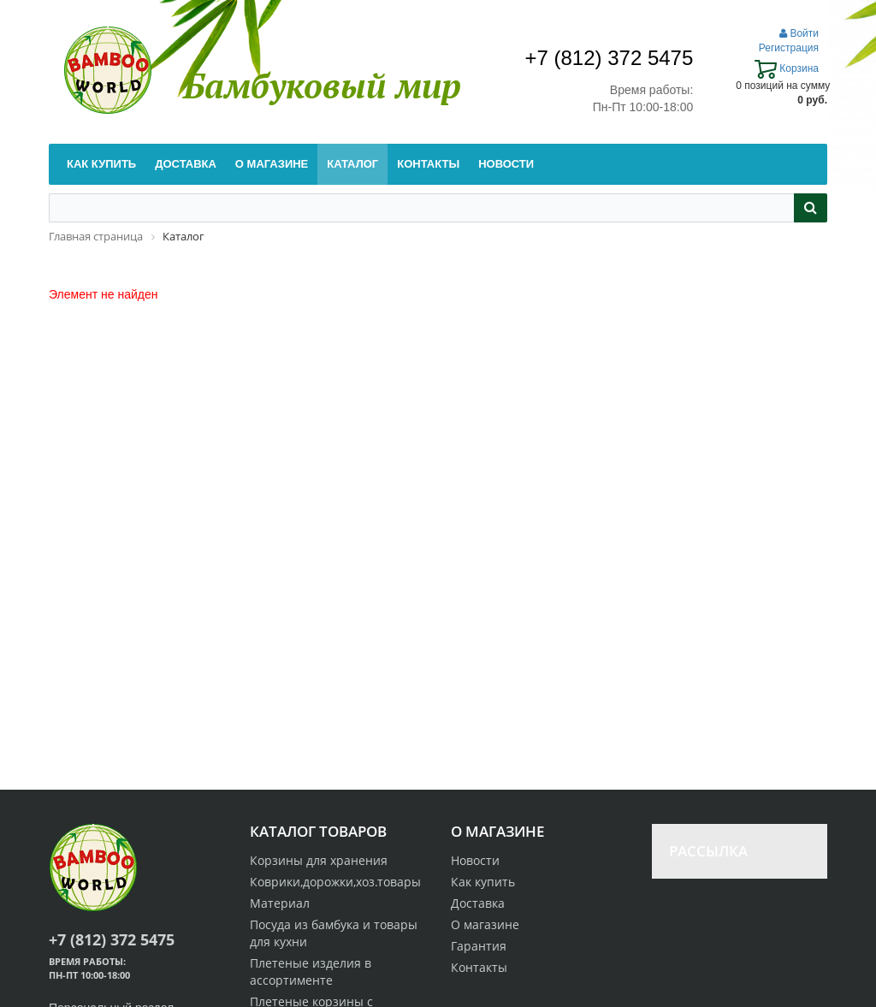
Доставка (478, 903)
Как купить (483, 882)
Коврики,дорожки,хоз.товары (335, 882)
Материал (280, 903)
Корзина (787, 68)
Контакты (479, 967)
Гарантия (478, 946)
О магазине (485, 924)
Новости (475, 860)
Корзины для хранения (319, 860)
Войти (799, 33)
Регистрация (789, 48)
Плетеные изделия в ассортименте (310, 971)
